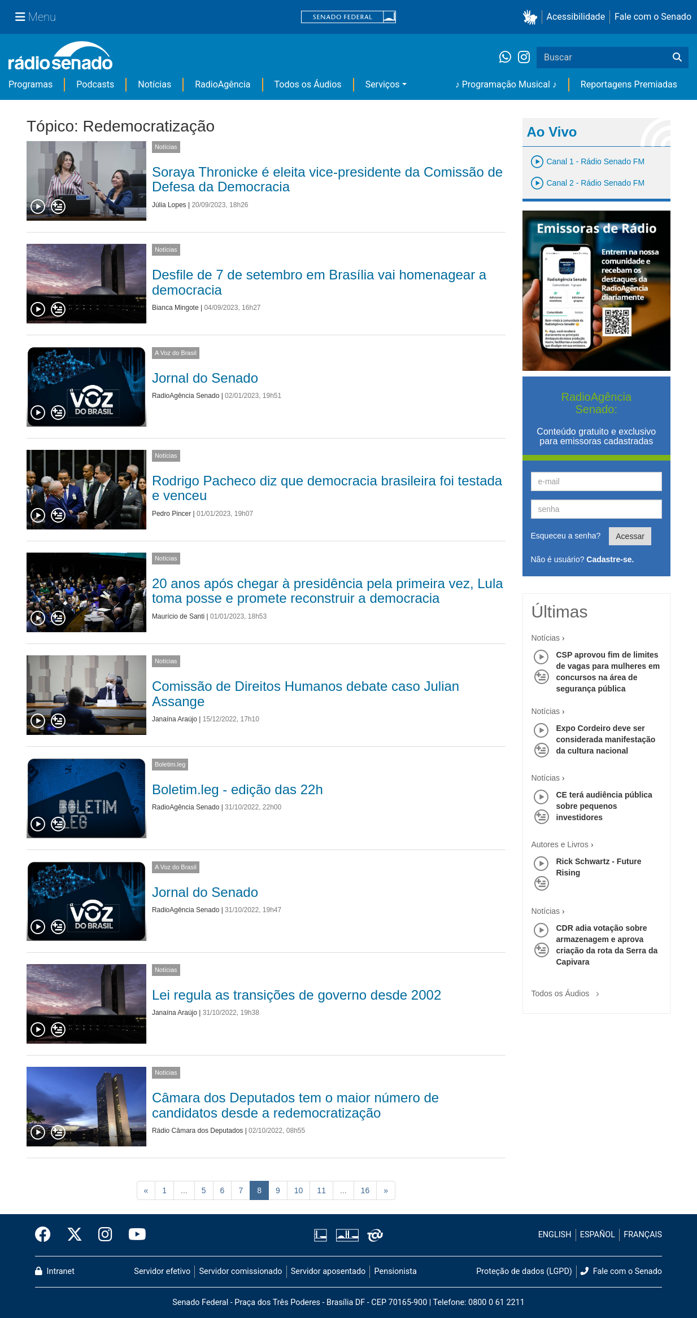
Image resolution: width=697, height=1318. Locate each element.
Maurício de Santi (178, 616)
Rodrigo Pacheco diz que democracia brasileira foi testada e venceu (327, 488)
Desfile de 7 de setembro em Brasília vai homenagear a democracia (319, 282)
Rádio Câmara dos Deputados (197, 1131)
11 (321, 1190)
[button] (532, 17)
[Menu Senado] (36, 16)
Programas (30, 84)
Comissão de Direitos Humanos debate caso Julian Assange (305, 693)
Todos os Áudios (308, 84)
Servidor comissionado (240, 1271)
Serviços (382, 84)
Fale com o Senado (653, 16)
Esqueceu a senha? (566, 535)
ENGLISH (555, 1235)
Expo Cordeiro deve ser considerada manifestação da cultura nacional (606, 739)
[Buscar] (677, 57)
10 (298, 1190)
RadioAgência (222, 84)
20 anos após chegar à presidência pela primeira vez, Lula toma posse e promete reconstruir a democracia (327, 591)
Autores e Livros (560, 844)
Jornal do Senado (205, 378)
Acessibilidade (576, 16)
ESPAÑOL (597, 1235)
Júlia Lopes (169, 205)
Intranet (55, 1271)
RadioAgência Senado (185, 396)
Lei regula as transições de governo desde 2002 (296, 994)
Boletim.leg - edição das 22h (237, 789)
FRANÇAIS (643, 1235)
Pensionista (395, 1271)
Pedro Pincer (171, 514)
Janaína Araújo (174, 719)
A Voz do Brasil (176, 352)
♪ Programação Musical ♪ (506, 84)
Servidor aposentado (328, 1271)
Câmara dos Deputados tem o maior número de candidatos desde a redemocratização (295, 1105)
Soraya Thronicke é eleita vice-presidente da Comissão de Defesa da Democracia (327, 179)
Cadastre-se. (610, 559)
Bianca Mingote (175, 308)
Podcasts (95, 84)
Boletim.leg (170, 764)
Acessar (630, 536)
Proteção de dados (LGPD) (524, 1271)
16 (365, 1190)
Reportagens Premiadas (629, 84)
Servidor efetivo (162, 1271)
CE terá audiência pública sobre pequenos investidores (604, 806)
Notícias (154, 84)
